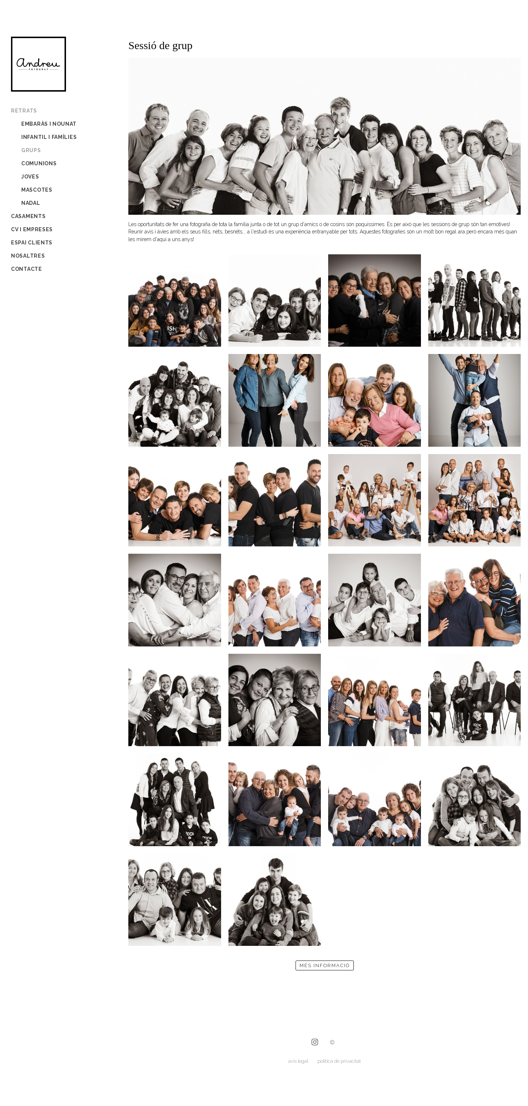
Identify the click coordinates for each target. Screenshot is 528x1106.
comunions (38, 163)
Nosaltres (28, 256)
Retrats (24, 111)
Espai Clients (31, 243)
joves (30, 177)
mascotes (36, 190)
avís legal (298, 1061)
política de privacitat (339, 1061)
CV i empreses (32, 229)
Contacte (26, 269)
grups (31, 150)
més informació (325, 965)
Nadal (30, 203)
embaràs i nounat (49, 124)
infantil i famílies (49, 137)
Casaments (28, 216)
